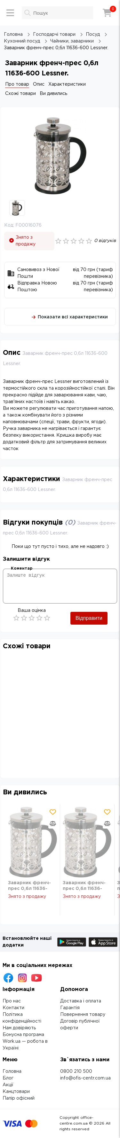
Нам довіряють (19, 1028)
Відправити (89, 618)
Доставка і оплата (80, 1001)
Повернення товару (82, 1015)
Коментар (21, 568)
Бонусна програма (23, 1035)
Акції (8, 1085)
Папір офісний (19, 1098)
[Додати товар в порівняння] (52, 823)
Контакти (13, 1008)
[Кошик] (107, 12)
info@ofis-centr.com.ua (85, 1078)
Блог (8, 1078)
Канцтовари (16, 1092)
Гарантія (70, 1008)
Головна (12, 1071)
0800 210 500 (76, 1071)
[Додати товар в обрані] (52, 812)
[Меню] (10, 12)
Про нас (12, 1001)
